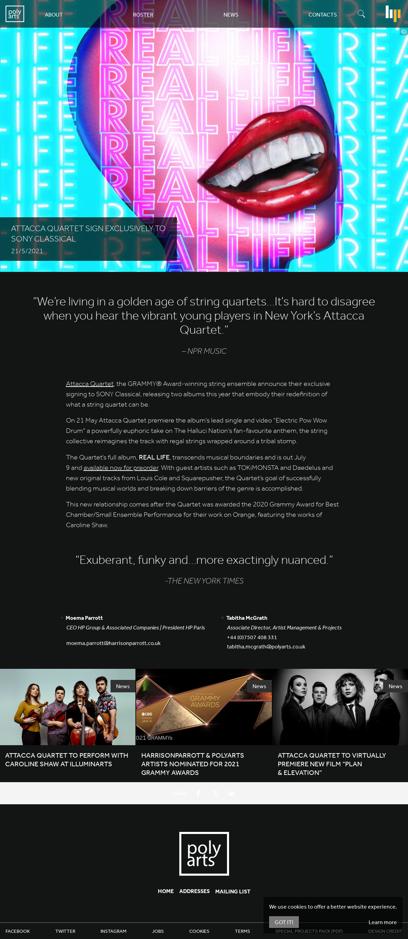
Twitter (65, 931)
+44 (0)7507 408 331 (252, 637)
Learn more (383, 922)
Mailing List (232, 891)
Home (166, 891)
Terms (242, 931)
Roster (143, 14)
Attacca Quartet (90, 384)
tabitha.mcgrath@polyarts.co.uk (266, 646)
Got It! (284, 922)
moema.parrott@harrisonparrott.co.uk (113, 643)
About (54, 14)
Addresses (194, 891)
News (231, 14)
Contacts (323, 14)
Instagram (113, 931)
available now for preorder (121, 468)
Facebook (18, 931)
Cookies (199, 931)
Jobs (158, 931)
